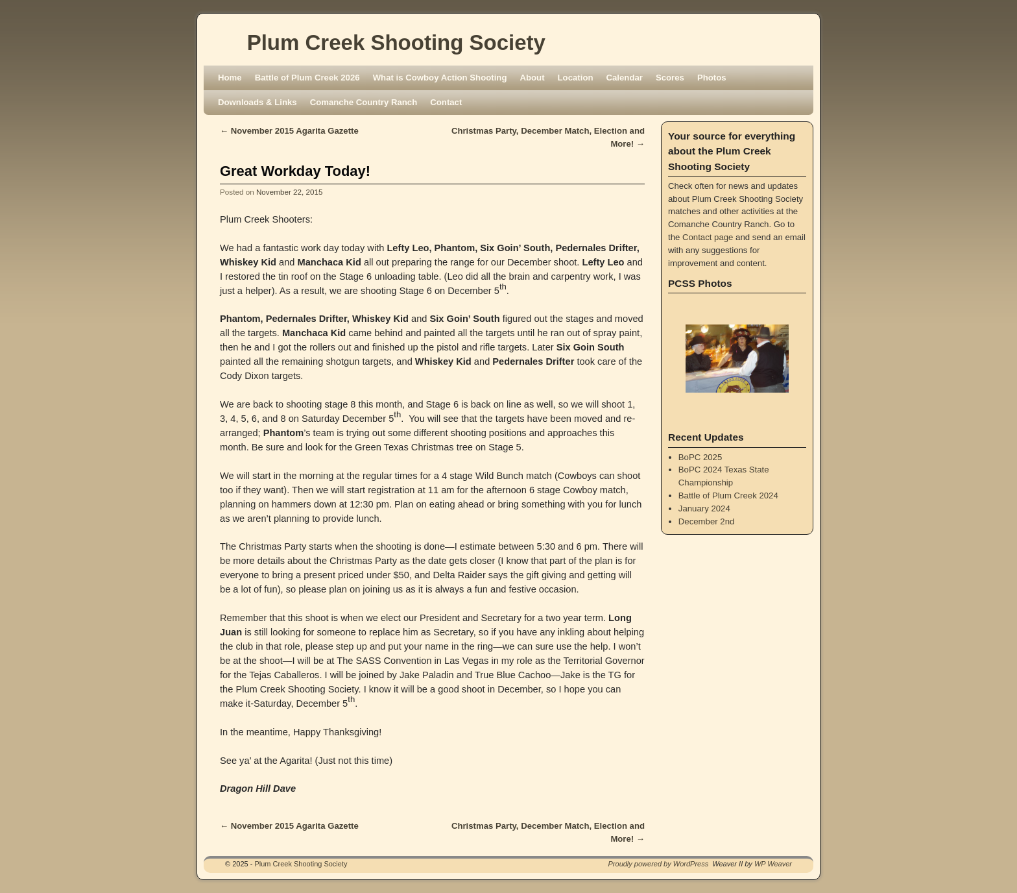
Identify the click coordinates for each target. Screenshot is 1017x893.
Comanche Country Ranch (364, 102)
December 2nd (706, 521)
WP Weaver (773, 864)
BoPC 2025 (700, 457)
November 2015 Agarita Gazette (289, 131)
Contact (446, 102)
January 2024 (704, 508)
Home (230, 77)
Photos (711, 77)
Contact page (707, 237)
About (532, 77)
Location (575, 77)
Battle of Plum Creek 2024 (728, 495)
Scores (670, 77)
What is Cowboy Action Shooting (440, 77)
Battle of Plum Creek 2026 (307, 77)
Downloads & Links (257, 102)
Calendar (624, 77)
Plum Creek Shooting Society (396, 43)
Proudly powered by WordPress (658, 864)
